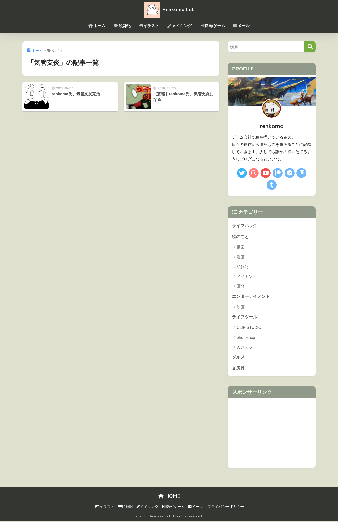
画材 (241, 286)
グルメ (238, 357)
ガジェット (246, 348)
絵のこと (240, 237)
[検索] (310, 46)
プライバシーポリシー (226, 507)
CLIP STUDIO (249, 328)
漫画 (241, 257)
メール (241, 26)
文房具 (238, 369)
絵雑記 (122, 26)
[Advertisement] (272, 434)
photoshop (246, 338)
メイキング (179, 26)
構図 (241, 247)
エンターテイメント (251, 296)
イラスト (149, 26)
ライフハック (244, 225)
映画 (241, 307)
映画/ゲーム (212, 26)
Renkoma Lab (169, 9)
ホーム (96, 26)
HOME (169, 497)
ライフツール (244, 317)
